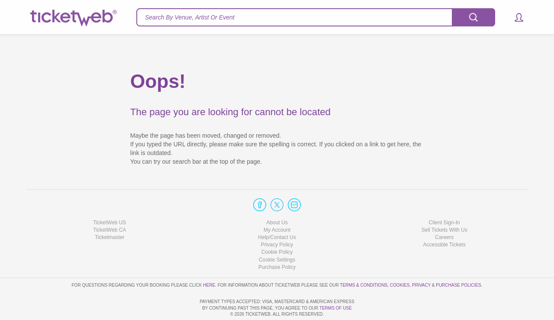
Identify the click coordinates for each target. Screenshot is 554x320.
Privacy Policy (277, 220)
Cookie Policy (277, 227)
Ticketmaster (109, 213)
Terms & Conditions (363, 260)
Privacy (421, 260)
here (209, 260)
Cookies (400, 260)
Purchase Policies (458, 260)
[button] (514, 17)
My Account (277, 205)
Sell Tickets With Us (444, 205)
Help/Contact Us (277, 213)
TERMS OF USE (335, 308)
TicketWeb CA (109, 205)
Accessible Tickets (444, 220)
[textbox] (315, 17)
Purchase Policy (277, 242)
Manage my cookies (277, 235)
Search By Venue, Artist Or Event (190, 17)
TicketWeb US (109, 198)
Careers (444, 213)
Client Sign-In (444, 198)
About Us (276, 198)
